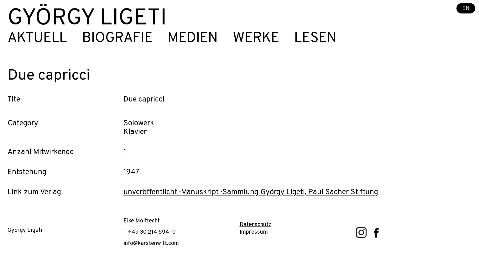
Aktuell (37, 38)
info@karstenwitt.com (151, 243)
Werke (256, 38)
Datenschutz (255, 224)
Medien (193, 38)
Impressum (254, 232)
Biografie (117, 38)
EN (466, 8)
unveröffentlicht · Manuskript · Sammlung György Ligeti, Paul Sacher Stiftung (250, 192)
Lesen (315, 38)
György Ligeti (87, 18)
